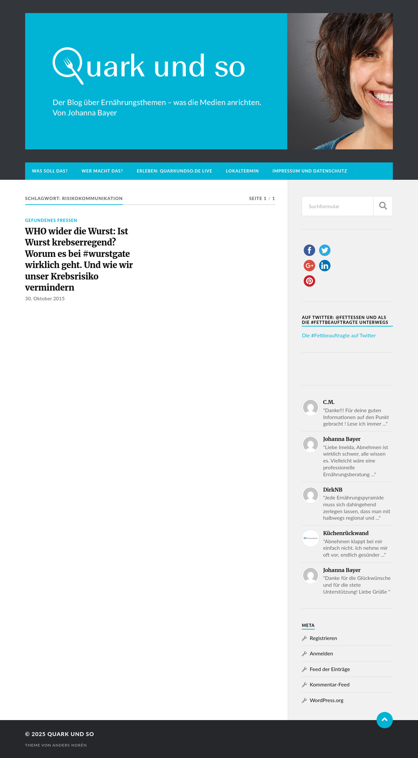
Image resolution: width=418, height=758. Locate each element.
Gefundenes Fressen (51, 220)
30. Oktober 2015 (45, 298)
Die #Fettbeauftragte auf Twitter (339, 335)
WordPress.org (326, 700)
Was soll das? (50, 171)
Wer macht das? (102, 171)
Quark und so (70, 734)
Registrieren (323, 638)
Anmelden (321, 653)
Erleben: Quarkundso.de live (174, 171)
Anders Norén (69, 745)
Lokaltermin (242, 171)
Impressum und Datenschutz (310, 171)
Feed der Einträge (330, 669)
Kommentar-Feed (329, 684)
